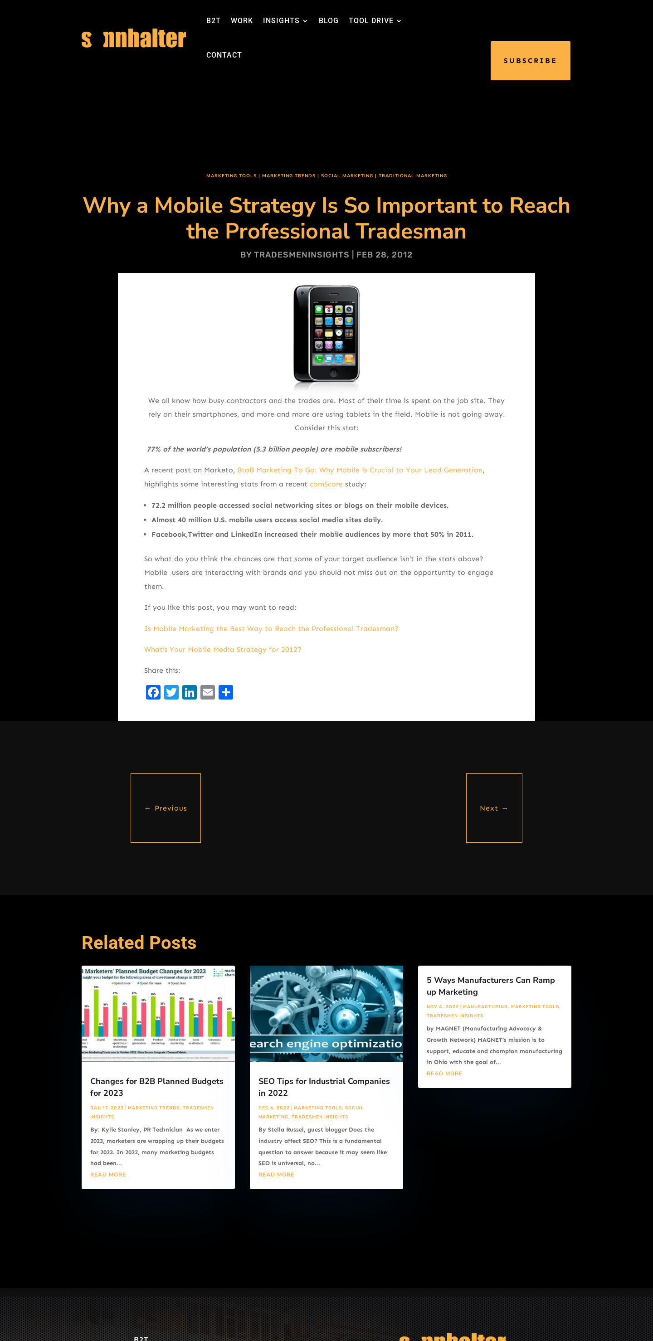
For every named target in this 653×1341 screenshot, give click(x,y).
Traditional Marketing (413, 176)
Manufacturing (485, 1007)
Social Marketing (347, 176)
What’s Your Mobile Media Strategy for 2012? (223, 649)
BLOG (329, 20)
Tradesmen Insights (320, 1117)
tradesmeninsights (302, 255)
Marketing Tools (231, 176)
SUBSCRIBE (530, 60)
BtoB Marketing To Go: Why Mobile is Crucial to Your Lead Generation (359, 470)
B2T (213, 20)
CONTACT (224, 55)
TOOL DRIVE (371, 20)
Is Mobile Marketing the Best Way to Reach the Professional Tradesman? (271, 628)
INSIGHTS (281, 20)
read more (108, 1174)
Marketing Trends (289, 176)
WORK (242, 20)
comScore (326, 484)
